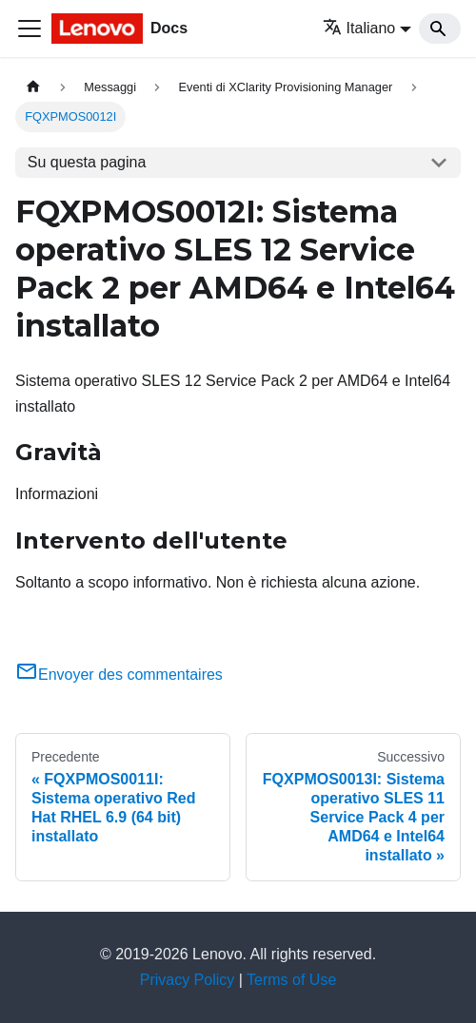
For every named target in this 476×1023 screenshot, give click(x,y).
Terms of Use (291, 980)
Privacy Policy (187, 980)
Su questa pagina (87, 162)
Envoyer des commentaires (119, 674)
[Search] (440, 28)
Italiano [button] (359, 28)
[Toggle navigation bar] (29, 28)
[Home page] (33, 87)
